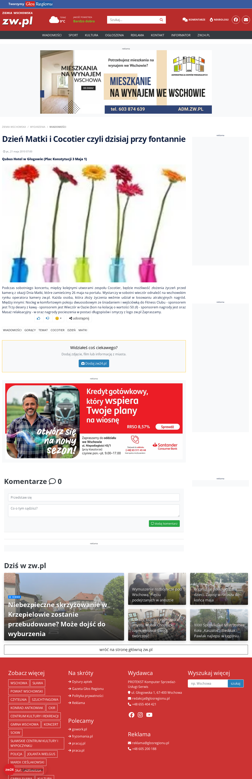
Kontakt (157, 35)
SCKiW (15, 728)
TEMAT (43, 325)
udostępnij (173, 152)
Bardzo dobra (84, 21)
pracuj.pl (78, 738)
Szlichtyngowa (45, 695)
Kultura (91, 35)
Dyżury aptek (82, 677)
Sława (37, 678)
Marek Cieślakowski (27, 757)
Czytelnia (18, 695)
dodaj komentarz (164, 519)
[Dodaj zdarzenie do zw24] (25, 769)
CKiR (51, 703)
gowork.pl (79, 724)
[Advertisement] (222, 201)
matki (82, 325)
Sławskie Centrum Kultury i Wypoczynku (34, 738)
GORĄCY (30, 325)
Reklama (137, 35)
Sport (73, 35)
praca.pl (78, 746)
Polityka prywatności (87, 691)
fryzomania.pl (82, 731)
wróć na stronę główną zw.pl (126, 645)
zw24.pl (204, 35)
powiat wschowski (26, 686)
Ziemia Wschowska (14, 127)
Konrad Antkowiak (26, 703)
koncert (51, 720)
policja (16, 749)
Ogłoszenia (114, 35)
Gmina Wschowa (24, 720)
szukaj (235, 679)
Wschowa (18, 678)
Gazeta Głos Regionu (88, 684)
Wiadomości (52, 35)
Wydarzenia (37, 127)
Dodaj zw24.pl (94, 359)
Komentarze (194, 20)
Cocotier (58, 325)
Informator (180, 35)
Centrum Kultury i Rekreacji (34, 711)
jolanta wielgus (41, 749)
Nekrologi (219, 20)
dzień (71, 325)
